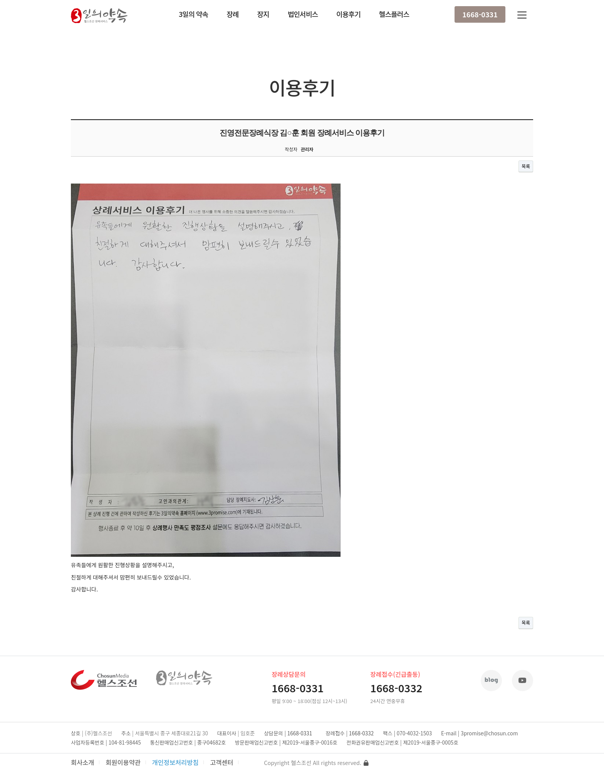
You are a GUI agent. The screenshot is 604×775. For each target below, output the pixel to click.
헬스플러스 (394, 14)
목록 (526, 166)
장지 (263, 14)
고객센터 (221, 762)
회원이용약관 (123, 762)
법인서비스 (303, 14)
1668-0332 (396, 687)
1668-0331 (480, 14)
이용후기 (348, 14)
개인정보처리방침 (175, 762)
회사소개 (82, 762)
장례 (232, 14)
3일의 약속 (193, 14)
